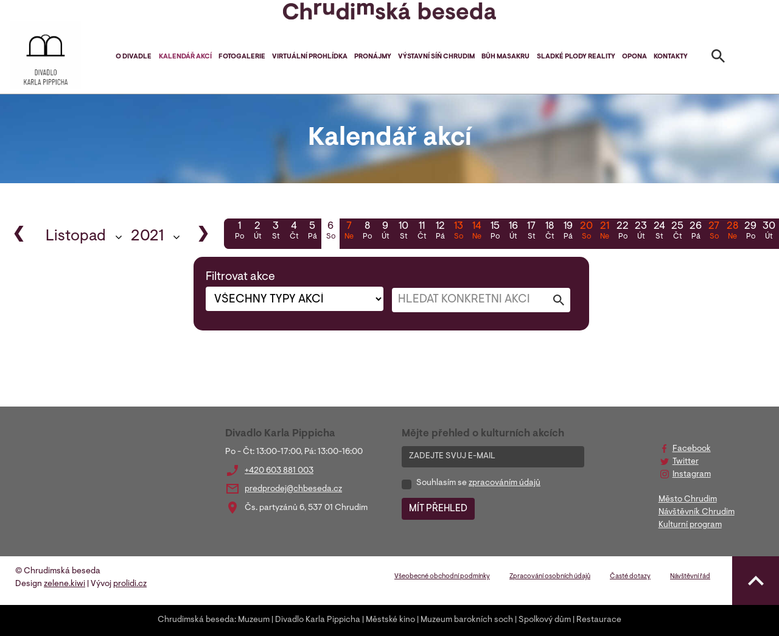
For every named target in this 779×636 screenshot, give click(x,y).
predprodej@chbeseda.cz (293, 489)
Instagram (691, 474)
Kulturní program (690, 525)
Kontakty (671, 57)
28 (732, 232)
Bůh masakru (505, 57)
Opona (634, 57)
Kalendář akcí (185, 57)
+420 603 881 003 (279, 471)
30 (769, 232)
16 (513, 232)
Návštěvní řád (690, 576)
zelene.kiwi (64, 584)
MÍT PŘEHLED (438, 509)
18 (549, 232)
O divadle (134, 57)
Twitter (685, 462)
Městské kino (390, 620)
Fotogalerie (241, 57)
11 (422, 232)
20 (586, 232)
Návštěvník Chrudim (696, 512)
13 (458, 232)
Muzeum (254, 620)
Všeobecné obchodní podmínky (442, 576)
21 (604, 232)
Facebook (691, 449)
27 (714, 232)
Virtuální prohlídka (310, 57)
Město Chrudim (687, 499)
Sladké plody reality (576, 57)
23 (641, 232)
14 (476, 232)
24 (659, 232)
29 (750, 232)
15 (495, 232)
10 (403, 232)
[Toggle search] (718, 58)
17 (531, 232)
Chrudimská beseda (196, 620)
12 (440, 232)
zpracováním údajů (504, 483)
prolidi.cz (130, 584)
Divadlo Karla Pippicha (317, 620)
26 (695, 232)
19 (568, 232)
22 (622, 232)
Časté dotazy (630, 576)
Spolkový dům (545, 620)
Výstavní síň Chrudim (436, 57)
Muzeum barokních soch (467, 620)
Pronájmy (372, 57)
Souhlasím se (478, 483)
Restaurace (598, 620)
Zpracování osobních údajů (549, 576)
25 (677, 232)
